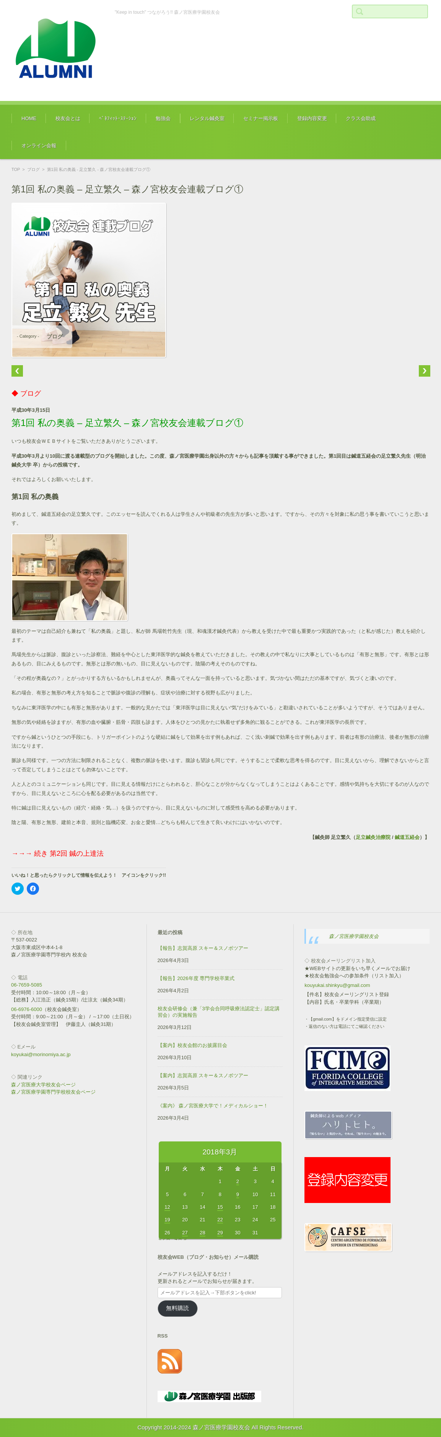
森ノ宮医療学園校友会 (354, 936)
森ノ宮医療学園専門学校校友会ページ (53, 1092)
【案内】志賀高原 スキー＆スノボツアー (203, 1075)
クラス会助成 (361, 118)
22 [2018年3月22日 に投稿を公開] (220, 1219)
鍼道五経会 (407, 837)
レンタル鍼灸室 (207, 118)
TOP (15, 169)
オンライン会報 (38, 145)
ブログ (33, 169)
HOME (28, 118)
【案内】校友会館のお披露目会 (192, 1045)
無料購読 (177, 1308)
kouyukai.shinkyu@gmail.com (337, 985)
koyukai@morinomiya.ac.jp (41, 1054)
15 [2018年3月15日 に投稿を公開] (220, 1207)
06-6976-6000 (26, 1009)
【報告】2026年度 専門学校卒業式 (196, 978)
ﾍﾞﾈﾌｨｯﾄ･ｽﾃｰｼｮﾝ (118, 118)
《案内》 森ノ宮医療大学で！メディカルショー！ (213, 1106)
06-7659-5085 (26, 985)
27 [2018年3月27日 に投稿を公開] (184, 1232)
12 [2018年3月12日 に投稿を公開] (167, 1207)
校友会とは (67, 118)
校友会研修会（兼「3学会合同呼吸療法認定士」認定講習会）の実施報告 (219, 1012)
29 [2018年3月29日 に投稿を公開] (220, 1232)
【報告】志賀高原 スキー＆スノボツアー (203, 948)
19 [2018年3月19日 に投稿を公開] (167, 1219)
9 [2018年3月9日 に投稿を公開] (237, 1194)
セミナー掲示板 (260, 118)
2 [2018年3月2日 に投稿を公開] (237, 1181)
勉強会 (163, 118)
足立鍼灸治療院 (373, 837)
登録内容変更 (312, 118)
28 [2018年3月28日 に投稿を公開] (202, 1232)
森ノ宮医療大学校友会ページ (43, 1085)
